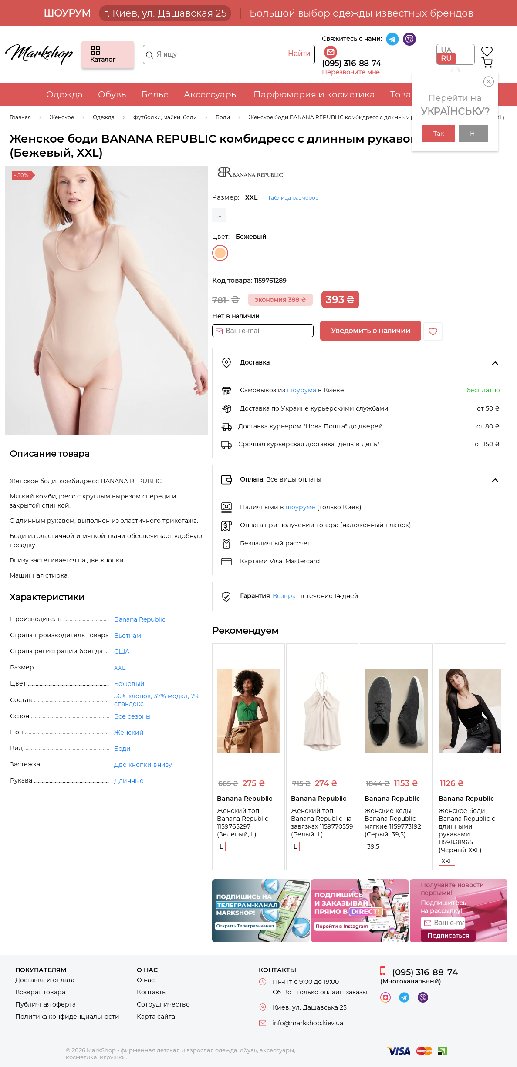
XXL (447, 861)
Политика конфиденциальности (67, 1016)
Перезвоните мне (351, 72)
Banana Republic (140, 619)
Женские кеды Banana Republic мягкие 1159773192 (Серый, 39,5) (393, 822)
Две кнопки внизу (143, 765)
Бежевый (220, 253)
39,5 (373, 846)
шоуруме (300, 507)
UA (446, 50)
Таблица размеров (293, 197)
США (121, 652)
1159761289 (270, 280)
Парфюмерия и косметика (314, 94)
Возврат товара (40, 992)
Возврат (286, 596)
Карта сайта (156, 1016)
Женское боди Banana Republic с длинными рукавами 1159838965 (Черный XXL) (467, 830)
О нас (146, 980)
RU (446, 58)
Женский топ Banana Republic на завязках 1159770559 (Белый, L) (322, 822)
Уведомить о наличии (370, 331)
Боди (122, 749)
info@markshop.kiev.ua (307, 1023)
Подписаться (448, 936)
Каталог (95, 50)
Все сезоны (132, 716)
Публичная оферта (45, 1004)
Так (438, 133)
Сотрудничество (163, 1004)
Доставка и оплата (44, 980)
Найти (299, 53)
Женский (129, 732)
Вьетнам (127, 635)
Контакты (152, 992)
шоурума (301, 390)
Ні (473, 133)
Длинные (129, 781)
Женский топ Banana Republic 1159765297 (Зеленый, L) (242, 822)
